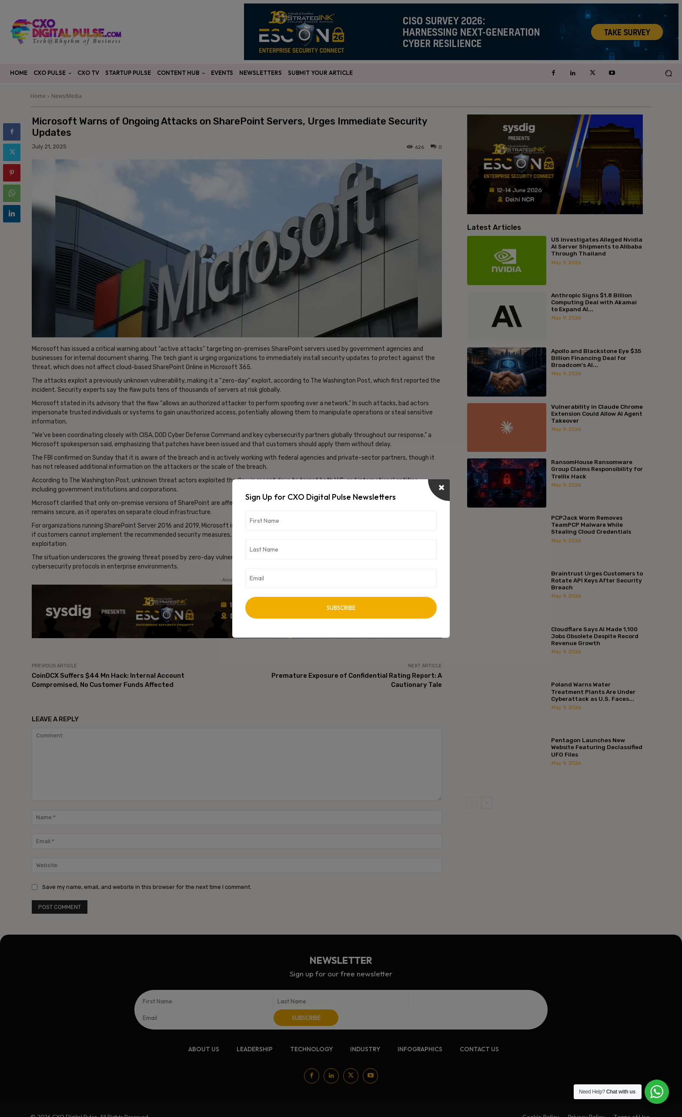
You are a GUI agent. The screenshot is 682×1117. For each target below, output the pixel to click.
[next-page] (486, 802)
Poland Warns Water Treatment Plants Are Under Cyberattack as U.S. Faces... (593, 691)
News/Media (66, 96)
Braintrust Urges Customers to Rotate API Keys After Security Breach (597, 580)
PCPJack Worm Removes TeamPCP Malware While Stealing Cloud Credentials (591, 524)
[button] (668, 73)
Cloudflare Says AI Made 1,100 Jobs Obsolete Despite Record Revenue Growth (595, 636)
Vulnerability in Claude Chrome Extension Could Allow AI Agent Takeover (597, 413)
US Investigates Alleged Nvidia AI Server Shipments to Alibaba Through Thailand (596, 246)
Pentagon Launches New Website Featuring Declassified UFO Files (596, 747)
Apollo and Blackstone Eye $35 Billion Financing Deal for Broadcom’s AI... (596, 357)
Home (38, 96)
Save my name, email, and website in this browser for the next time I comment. (146, 887)
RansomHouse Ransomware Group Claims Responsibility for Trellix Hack (597, 468)
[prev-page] (472, 802)
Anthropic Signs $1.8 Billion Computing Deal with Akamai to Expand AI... (594, 302)
